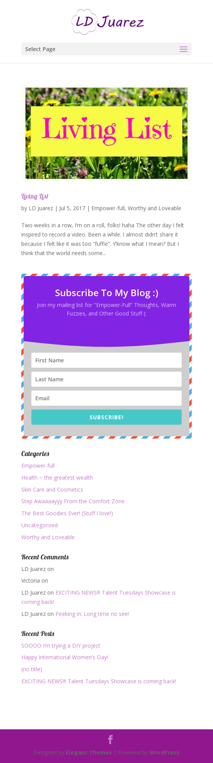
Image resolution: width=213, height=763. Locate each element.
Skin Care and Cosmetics (52, 489)
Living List (34, 196)
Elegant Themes (89, 752)
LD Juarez (41, 208)
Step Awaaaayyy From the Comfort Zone (73, 501)
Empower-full (108, 208)
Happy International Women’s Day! (64, 657)
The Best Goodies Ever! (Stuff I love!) (67, 513)
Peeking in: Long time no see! (92, 613)
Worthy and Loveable (154, 208)
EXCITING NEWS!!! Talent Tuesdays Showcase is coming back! (98, 681)
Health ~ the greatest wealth (57, 477)
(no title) (31, 669)
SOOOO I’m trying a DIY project (60, 645)
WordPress (164, 752)
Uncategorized (39, 525)
